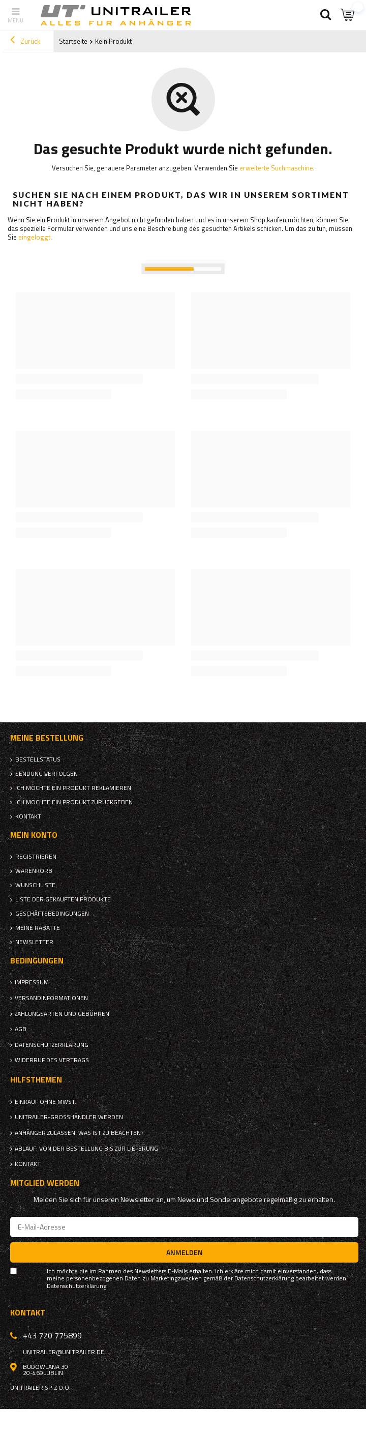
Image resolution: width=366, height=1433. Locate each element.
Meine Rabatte (37, 928)
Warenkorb (33, 871)
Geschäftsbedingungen (52, 914)
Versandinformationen (51, 998)
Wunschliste (35, 885)
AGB (20, 1029)
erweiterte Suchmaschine (276, 168)
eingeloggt (34, 237)
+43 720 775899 (52, 1335)
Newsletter (34, 942)
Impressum (32, 982)
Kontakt (28, 816)
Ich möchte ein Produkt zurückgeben (74, 802)
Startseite (73, 41)
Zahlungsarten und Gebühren (62, 1014)
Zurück (25, 41)
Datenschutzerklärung (51, 1045)
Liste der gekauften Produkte (63, 899)
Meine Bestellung (46, 738)
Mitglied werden (44, 1183)
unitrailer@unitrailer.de (63, 1352)
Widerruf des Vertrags (52, 1060)
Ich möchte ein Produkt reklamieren (73, 788)
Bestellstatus (37, 759)
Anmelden (184, 1252)
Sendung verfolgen (46, 774)
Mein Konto (33, 835)
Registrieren (35, 857)
